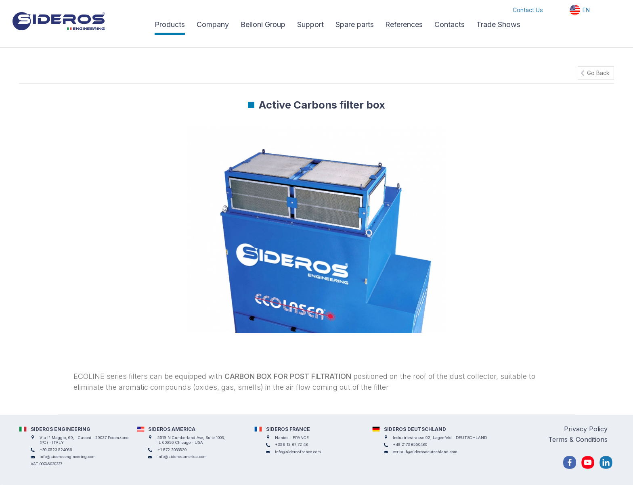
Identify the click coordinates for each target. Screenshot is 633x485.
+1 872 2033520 (172, 449)
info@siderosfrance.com (298, 451)
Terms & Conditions (578, 439)
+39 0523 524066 (56, 449)
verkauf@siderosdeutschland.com (425, 451)
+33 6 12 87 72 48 (291, 444)
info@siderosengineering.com (68, 456)
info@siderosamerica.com (182, 456)
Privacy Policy (586, 429)
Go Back (598, 72)
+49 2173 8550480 (410, 444)
